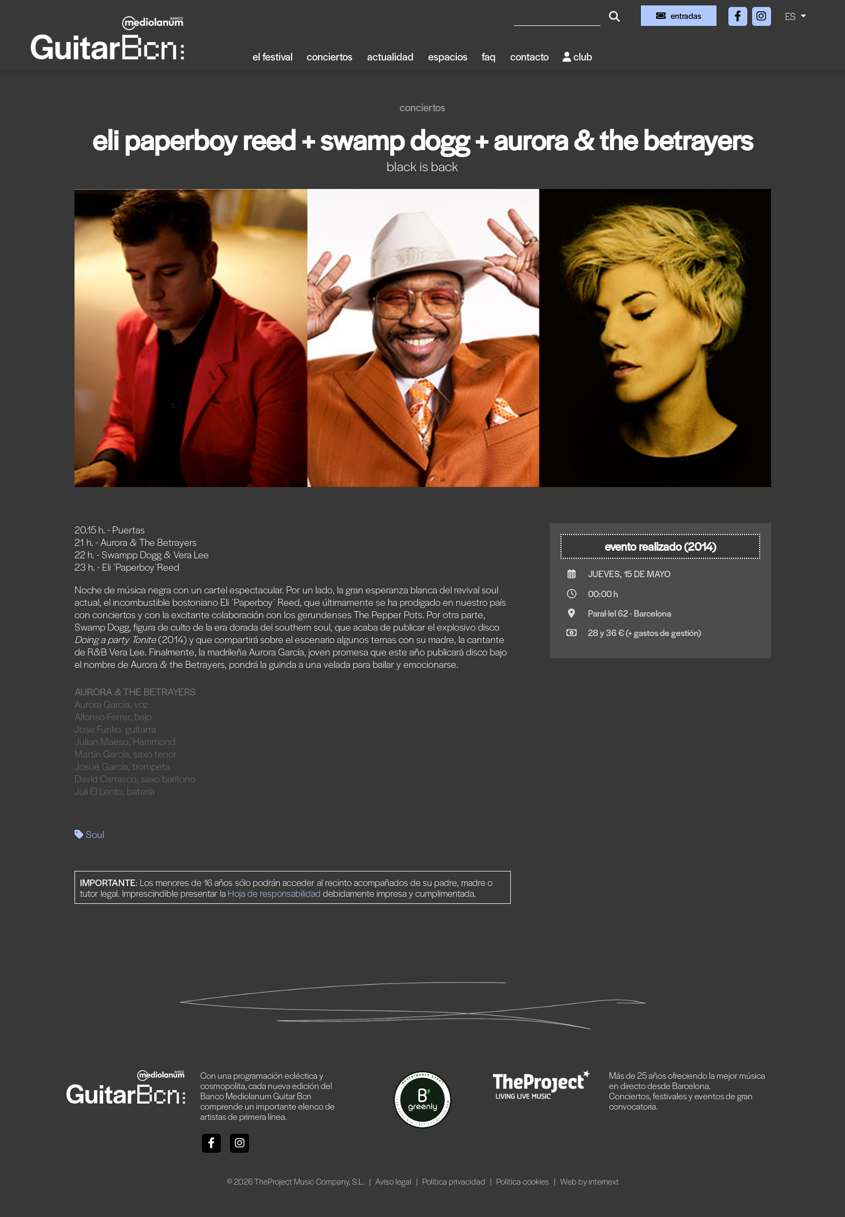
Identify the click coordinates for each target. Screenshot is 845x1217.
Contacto (529, 56)
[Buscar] (557, 15)
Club (577, 56)
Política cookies (523, 1181)
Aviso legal (394, 1181)
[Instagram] (761, 14)
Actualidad (390, 56)
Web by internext (589, 1181)
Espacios (448, 56)
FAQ (489, 56)
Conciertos (330, 56)
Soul (89, 834)
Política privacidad (454, 1181)
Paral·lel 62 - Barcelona (629, 613)
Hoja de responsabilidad (274, 893)
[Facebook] (739, 14)
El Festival (273, 56)
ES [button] (791, 16)
